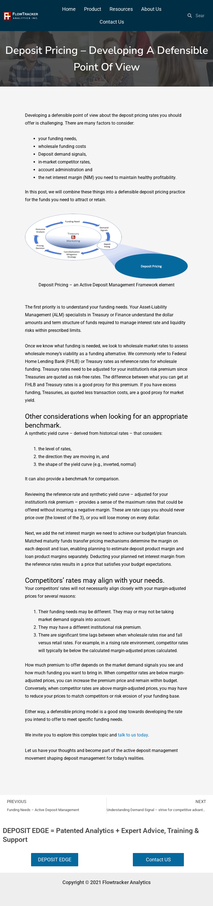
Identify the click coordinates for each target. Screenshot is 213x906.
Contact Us (112, 22)
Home (69, 9)
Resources (121, 9)
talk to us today (133, 735)
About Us (151, 9)
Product (92, 9)
